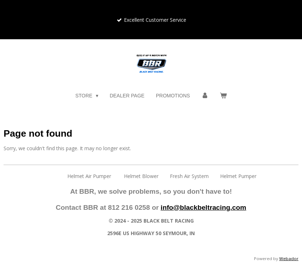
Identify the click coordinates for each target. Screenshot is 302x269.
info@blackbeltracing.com (203, 207)
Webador (288, 258)
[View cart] (223, 96)
